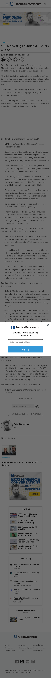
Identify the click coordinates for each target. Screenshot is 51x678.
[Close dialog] (48, 325)
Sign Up (25, 349)
